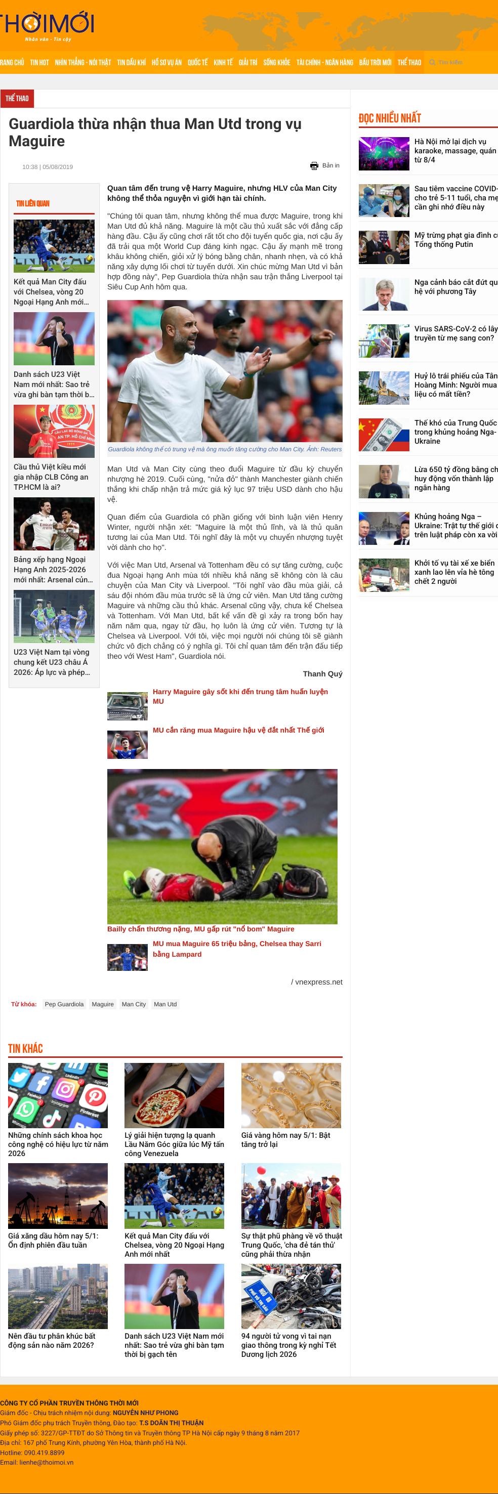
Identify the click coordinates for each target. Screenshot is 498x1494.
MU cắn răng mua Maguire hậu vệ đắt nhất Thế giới (238, 730)
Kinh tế (223, 62)
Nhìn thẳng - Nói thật (83, 62)
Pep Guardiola (64, 1004)
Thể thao (409, 62)
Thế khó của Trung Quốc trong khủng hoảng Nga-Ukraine (455, 432)
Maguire (102, 1004)
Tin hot (39, 62)
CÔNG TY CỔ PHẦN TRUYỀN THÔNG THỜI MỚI (69, 1403)
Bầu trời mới (375, 62)
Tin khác (25, 1048)
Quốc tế (198, 62)
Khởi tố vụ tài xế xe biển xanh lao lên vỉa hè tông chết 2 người (454, 572)
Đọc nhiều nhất (390, 117)
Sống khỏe (276, 62)
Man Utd (165, 1004)
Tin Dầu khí (131, 62)
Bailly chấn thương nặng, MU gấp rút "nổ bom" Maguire (201, 929)
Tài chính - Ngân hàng (325, 62)
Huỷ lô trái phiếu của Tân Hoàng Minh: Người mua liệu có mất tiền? (456, 385)
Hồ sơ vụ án (167, 62)
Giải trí (248, 62)
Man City (134, 1004)
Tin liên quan (32, 203)
